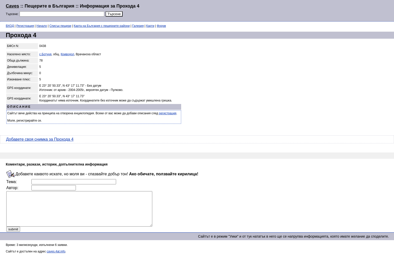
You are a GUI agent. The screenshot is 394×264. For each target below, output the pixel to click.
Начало (41, 26)
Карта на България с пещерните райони (102, 26)
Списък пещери (60, 26)
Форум (161, 26)
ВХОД (10, 26)
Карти (150, 26)
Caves (12, 6)
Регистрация (25, 26)
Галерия (138, 26)
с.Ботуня (45, 54)
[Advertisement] (327, 10)
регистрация (167, 113)
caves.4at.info (56, 258)
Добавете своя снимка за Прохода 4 (39, 139)
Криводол (67, 54)
